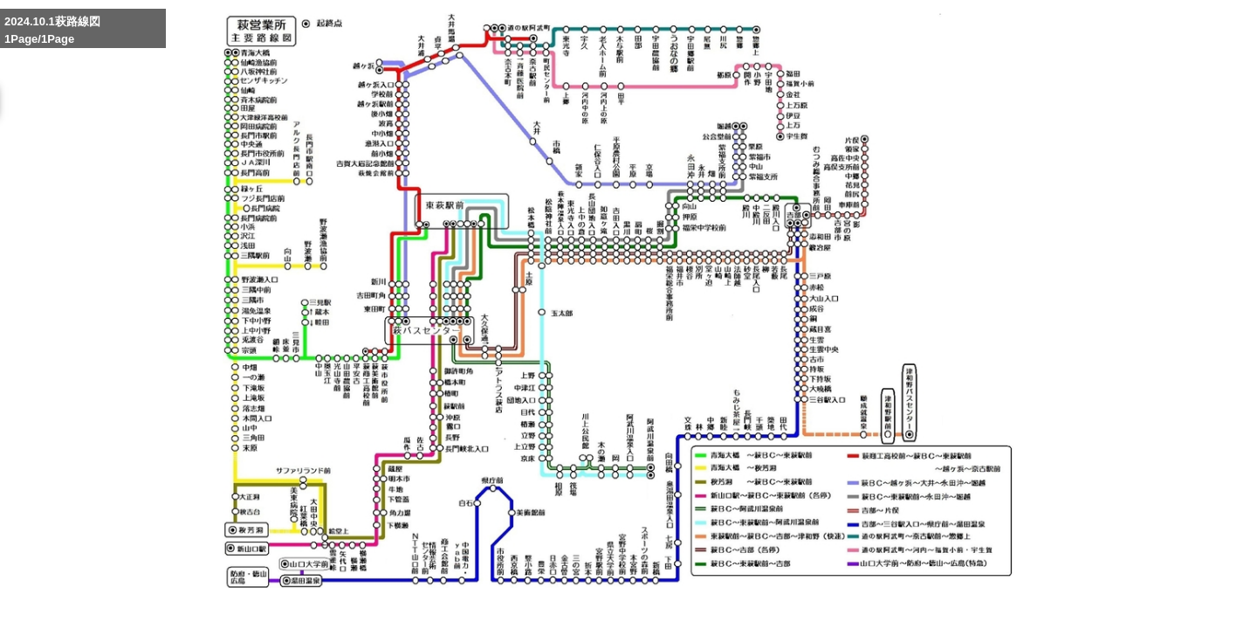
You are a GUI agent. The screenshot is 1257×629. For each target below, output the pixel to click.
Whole (832, 605)
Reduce (872, 605)
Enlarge (791, 605)
